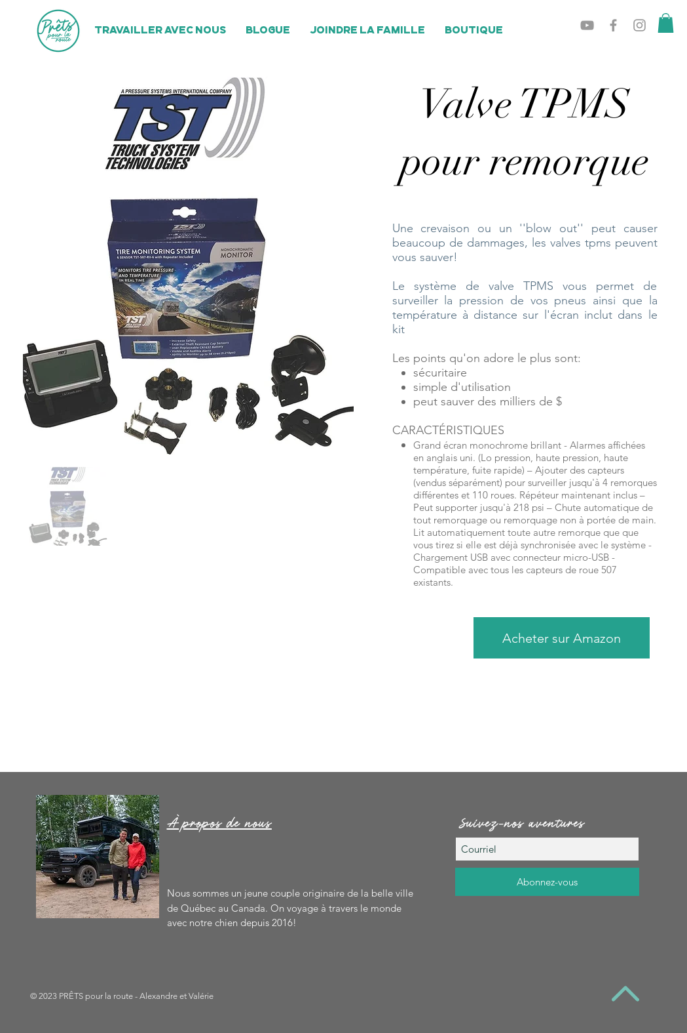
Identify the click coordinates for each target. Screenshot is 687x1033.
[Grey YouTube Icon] (587, 25)
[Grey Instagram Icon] (639, 25)
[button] (666, 23)
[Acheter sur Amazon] (561, 637)
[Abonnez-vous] (547, 882)
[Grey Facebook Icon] (613, 25)
